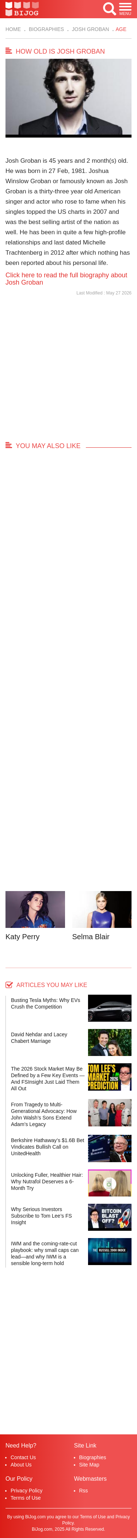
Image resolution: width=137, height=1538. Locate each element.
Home (13, 29)
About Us (21, 1465)
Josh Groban (90, 29)
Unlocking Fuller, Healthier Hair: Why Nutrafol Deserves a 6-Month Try (47, 1181)
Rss (83, 1490)
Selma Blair (91, 937)
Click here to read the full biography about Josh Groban (66, 278)
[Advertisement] (68, 372)
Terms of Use (26, 1498)
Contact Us (23, 1457)
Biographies (45, 29)
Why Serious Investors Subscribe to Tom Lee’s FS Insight (41, 1215)
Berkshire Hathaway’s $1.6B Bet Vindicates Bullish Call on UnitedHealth (47, 1146)
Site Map (89, 1465)
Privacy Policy (26, 1490)
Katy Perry (22, 937)
